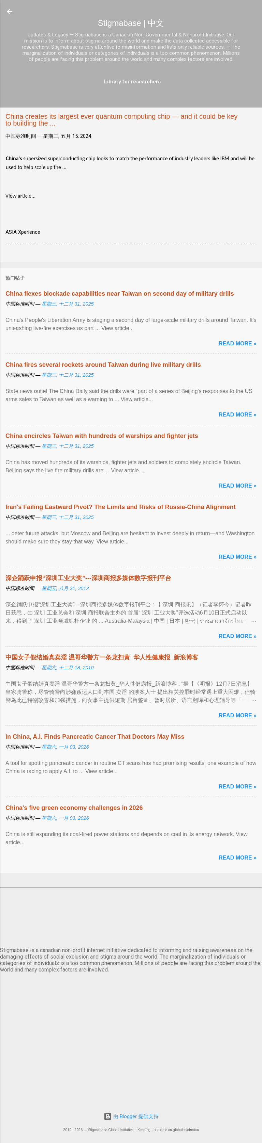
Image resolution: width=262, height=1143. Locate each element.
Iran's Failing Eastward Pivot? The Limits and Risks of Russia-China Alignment (120, 507)
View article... (20, 196)
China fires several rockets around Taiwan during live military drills (103, 364)
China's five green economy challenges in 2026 (74, 807)
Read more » (238, 343)
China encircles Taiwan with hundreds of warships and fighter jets (101, 435)
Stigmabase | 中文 (131, 23)
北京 (131, 916)
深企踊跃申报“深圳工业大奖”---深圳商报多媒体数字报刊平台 (88, 578)
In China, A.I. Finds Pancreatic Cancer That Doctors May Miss (94, 736)
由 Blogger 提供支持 (131, 1116)
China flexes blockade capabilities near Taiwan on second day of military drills (119, 293)
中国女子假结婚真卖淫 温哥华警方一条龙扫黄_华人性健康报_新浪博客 (101, 657)
